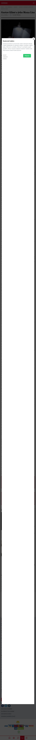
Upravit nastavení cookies (5, 378)
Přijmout (27, 377)
